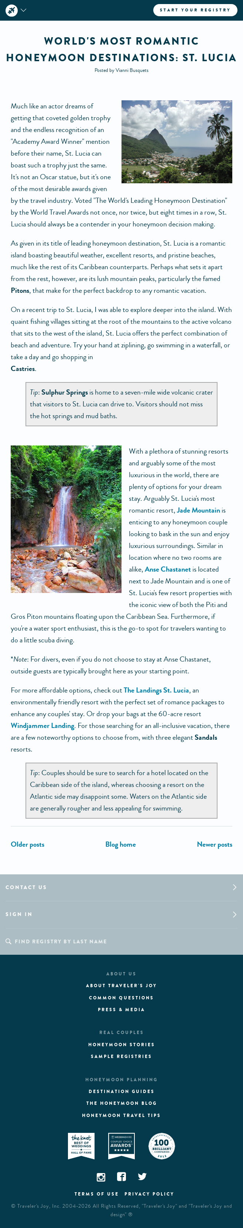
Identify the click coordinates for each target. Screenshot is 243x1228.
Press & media (121, 1009)
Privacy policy (149, 1194)
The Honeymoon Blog (121, 1103)
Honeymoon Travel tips (121, 1115)
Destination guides (122, 1091)
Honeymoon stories (121, 1044)
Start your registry (195, 10)
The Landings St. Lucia (156, 690)
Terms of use (97, 1194)
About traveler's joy (121, 985)
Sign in (19, 914)
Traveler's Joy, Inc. (39, 1206)
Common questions (121, 998)
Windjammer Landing (42, 725)
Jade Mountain (198, 510)
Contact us (26, 887)
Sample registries (121, 1056)
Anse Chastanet (168, 569)
